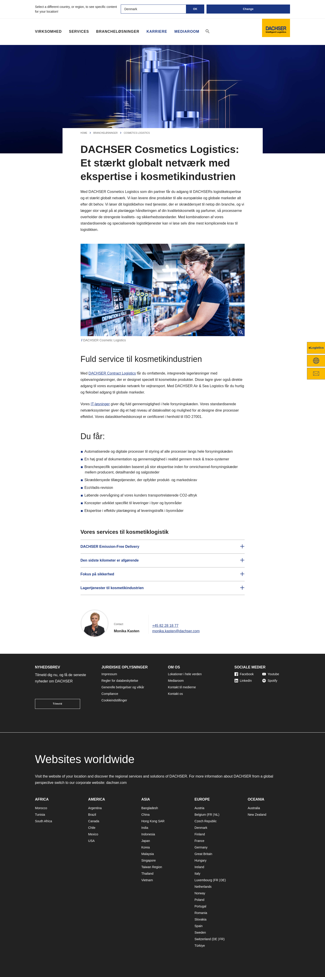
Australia (254, 808)
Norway (200, 893)
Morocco (41, 808)
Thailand (147, 873)
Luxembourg (203, 880)
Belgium (200, 814)
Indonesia (148, 834)
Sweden (200, 932)
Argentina (95, 808)
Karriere (156, 31)
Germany (201, 847)
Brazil (92, 814)
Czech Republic (206, 821)
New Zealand (257, 814)
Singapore (148, 860)
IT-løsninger (100, 404)
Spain (199, 926)
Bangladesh (149, 808)
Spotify (269, 680)
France (199, 841)
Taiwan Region (151, 867)
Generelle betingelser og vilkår (123, 687)
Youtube (270, 674)
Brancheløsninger (117, 31)
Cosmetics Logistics (137, 133)
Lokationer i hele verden (185, 674)
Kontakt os (175, 694)
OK (195, 9)
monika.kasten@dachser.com (176, 631)
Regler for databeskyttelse (120, 680)
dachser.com (116, 783)
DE (222, 880)
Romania (201, 913)
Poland (199, 900)
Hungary (201, 860)
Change (248, 9)
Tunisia (40, 814)
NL (216, 814)
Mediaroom (186, 31)
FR (210, 814)
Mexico (93, 834)
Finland (200, 834)
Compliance (110, 694)
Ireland (199, 867)
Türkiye (200, 945)
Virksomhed (48, 31)
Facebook (244, 674)
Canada (93, 821)
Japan (145, 841)
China (145, 814)
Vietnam (147, 880)
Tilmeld (57, 704)
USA (91, 841)
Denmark (201, 827)
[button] (163, 546)
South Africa (43, 821)
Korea (145, 847)
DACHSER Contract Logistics (112, 373)
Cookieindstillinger (114, 700)
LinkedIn (243, 680)
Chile (91, 827)
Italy (197, 873)
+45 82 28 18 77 (165, 626)
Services (79, 31)
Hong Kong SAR (153, 821)
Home (84, 133)
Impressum (109, 674)
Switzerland (203, 939)
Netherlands (203, 886)
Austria (199, 808)
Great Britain (203, 854)
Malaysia (147, 854)
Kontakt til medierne (182, 687)
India (144, 827)
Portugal (200, 906)
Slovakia (201, 919)
